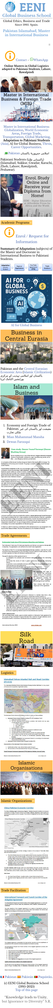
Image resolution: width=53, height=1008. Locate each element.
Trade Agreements (14, 535)
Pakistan (14, 153)
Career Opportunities (26, 147)
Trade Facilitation (13, 890)
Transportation (13, 137)
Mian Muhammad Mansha (25, 437)
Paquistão (45, 977)
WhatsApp (39, 60)
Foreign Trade (31, 133)
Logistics (7, 673)
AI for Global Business (26, 325)
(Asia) (4, 143)
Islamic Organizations (16, 801)
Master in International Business (26, 126)
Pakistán (27, 977)
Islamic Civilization (36, 372)
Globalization (13, 130)
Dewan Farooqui (18, 442)
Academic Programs (15, 222)
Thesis (46, 143)
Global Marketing (37, 137)
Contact (21, 60)
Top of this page (26, 990)
